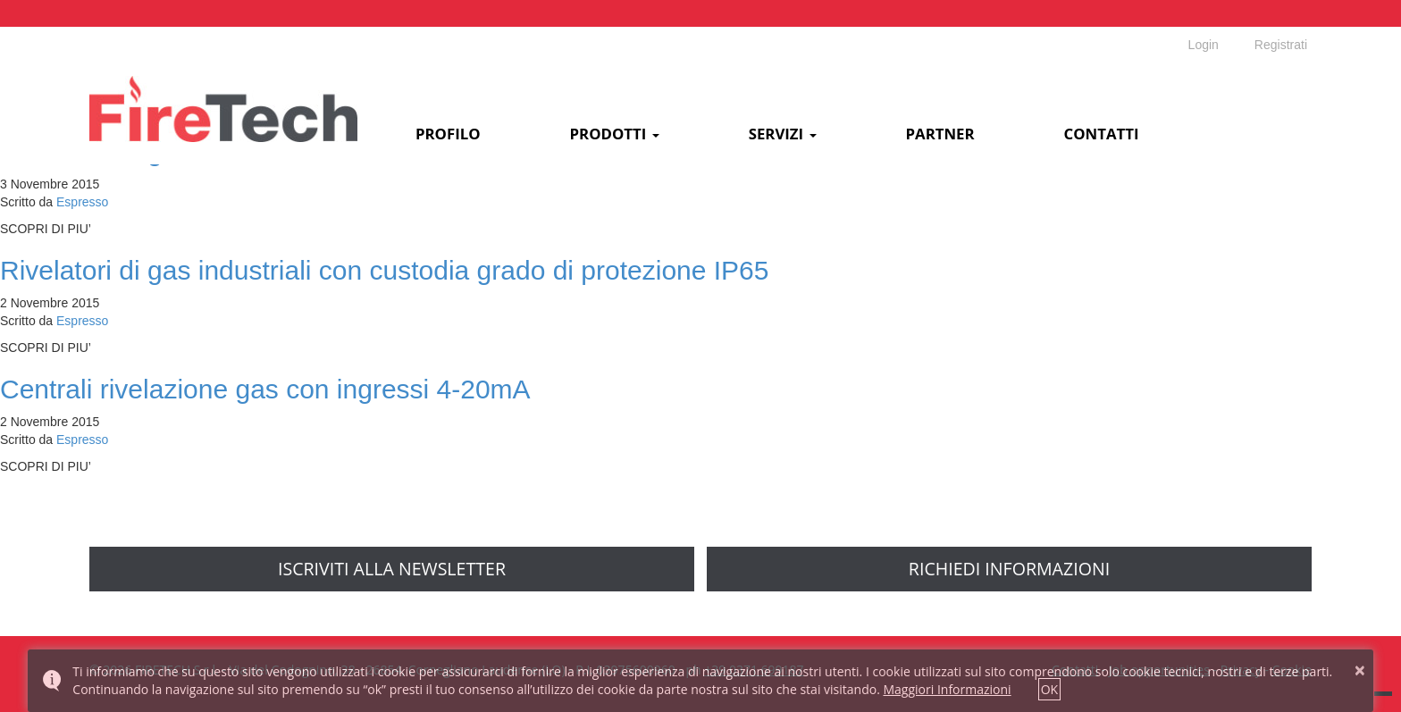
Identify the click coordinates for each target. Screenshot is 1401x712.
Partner (940, 134)
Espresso (82, 202)
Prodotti (614, 134)
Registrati (1280, 45)
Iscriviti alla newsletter (392, 569)
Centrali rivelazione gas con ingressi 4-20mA (265, 389)
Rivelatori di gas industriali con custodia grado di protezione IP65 (384, 270)
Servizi (783, 134)
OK (1049, 689)
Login (1203, 45)
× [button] (1360, 670)
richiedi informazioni (1009, 569)
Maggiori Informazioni (947, 689)
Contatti (1101, 134)
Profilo (448, 134)
